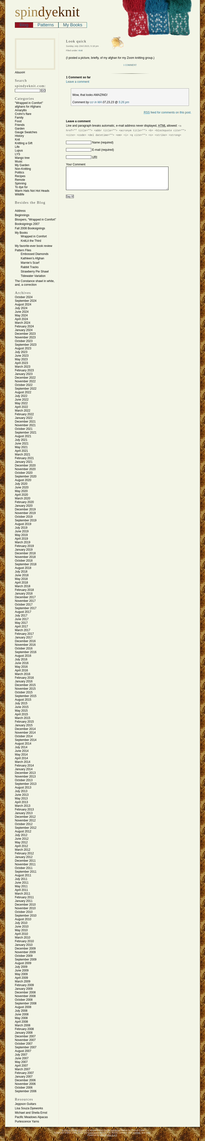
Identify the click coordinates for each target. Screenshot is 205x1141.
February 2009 (24, 985)
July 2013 (21, 791)
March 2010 (22, 937)
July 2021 (21, 440)
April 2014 (21, 758)
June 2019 (21, 531)
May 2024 (21, 315)
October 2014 (24, 736)
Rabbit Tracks (29, 267)
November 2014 (25, 732)
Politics (19, 172)
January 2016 (24, 681)
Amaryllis (21, 110)
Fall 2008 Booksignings (30, 228)
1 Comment (130, 65)
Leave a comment (77, 81)
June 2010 (21, 926)
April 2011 (21, 890)
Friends (20, 125)
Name (96, 142)
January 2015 (24, 725)
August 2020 (23, 480)
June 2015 (21, 707)
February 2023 (24, 370)
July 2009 (21, 967)
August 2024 (23, 304)
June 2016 (21, 663)
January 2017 (24, 637)
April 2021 (21, 451)
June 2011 (21, 882)
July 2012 (21, 835)
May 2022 (21, 403)
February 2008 (24, 1029)
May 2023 (21, 359)
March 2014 (22, 762)
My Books (72, 24)
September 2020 (26, 476)
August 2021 (23, 436)
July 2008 (21, 1010)
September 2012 (26, 827)
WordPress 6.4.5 (108, 1135)
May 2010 (21, 930)
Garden (20, 128)
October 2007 (24, 1043)
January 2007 (24, 1076)
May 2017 (21, 623)
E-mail (96, 149)
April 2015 (21, 714)
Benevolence (114, 1130)
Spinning (20, 183)
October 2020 (24, 473)
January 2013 (24, 813)
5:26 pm (124, 102)
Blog (23, 24)
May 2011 (21, 886)
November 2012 (25, 820)
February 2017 (24, 634)
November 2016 (25, 644)
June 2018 (21, 575)
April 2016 (21, 670)
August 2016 (23, 655)
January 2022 (24, 418)
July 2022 (21, 396)
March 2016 (22, 674)
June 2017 (21, 619)
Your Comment (75, 164)
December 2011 (25, 860)
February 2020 (24, 502)
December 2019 (25, 509)
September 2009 (26, 959)
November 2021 (25, 425)
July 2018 (21, 571)
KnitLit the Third (31, 240)
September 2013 (26, 784)
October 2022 (24, 385)
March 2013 (22, 806)
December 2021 (25, 421)
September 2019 (26, 520)
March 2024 (22, 322)
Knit (17, 139)
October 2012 (24, 824)
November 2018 (25, 557)
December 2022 (25, 377)
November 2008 (25, 996)
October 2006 (24, 1087)
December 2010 (25, 904)
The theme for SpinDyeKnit (73, 1130)
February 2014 (24, 765)
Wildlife (19, 194)
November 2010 (25, 908)
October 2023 (24, 341)
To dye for (21, 187)
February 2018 (24, 590)
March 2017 (22, 630)
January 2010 (24, 945)
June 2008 (21, 1014)
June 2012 (21, 838)
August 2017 (23, 612)
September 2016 (26, 652)
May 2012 (21, 842)
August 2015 (23, 699)
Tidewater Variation (33, 276)
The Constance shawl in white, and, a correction (35, 282)
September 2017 (26, 608)
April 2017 (21, 626)
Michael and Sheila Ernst (31, 1112)
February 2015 (24, 721)
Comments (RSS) (97, 1132)
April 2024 (21, 319)
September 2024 (26, 301)
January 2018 (24, 593)
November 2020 (25, 469)
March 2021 (22, 454)
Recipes (20, 176)
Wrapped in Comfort (34, 236)
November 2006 (25, 1084)
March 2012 (22, 849)
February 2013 (24, 809)
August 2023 (23, 348)
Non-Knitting (23, 169)
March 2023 (22, 366)
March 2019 (22, 542)
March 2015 (22, 718)
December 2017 (25, 597)
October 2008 (24, 999)
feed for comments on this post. (167, 112)
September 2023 (26, 344)
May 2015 (21, 710)
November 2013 (25, 776)
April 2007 (21, 1065)
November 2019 (25, 513)
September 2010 (26, 915)
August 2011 (23, 875)
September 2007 (26, 1047)
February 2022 (24, 414)
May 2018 (21, 579)
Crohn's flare (23, 114)
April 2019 (21, 538)
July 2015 (21, 703)
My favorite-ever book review (33, 246)
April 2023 (21, 363)
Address (20, 210)
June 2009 (21, 970)
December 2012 (25, 816)
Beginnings (22, 215)
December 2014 (25, 729)
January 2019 (24, 549)
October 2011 (24, 868)
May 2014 (21, 754)
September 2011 (26, 871)
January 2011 (24, 901)
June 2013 (21, 795)
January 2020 (24, 505)
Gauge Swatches (26, 132)
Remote (20, 180)
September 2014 (26, 740)
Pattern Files (23, 250)
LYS (17, 154)
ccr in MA (96, 102)
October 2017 (24, 604)
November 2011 (25, 864)
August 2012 (23, 831)
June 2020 (21, 487)
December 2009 (25, 948)
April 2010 (21, 934)
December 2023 (25, 333)
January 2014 (24, 769)
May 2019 (21, 535)
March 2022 (22, 410)
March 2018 (22, 586)
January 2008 (24, 1032)
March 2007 (22, 1069)
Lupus (19, 150)
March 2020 (22, 498)
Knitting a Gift (23, 143)
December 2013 (25, 773)
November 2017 (25, 601)
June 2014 (21, 751)
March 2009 (22, 981)
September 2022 (26, 388)
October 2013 (24, 780)
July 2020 (21, 483)
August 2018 (23, 568)
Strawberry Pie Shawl (35, 271)
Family (19, 117)
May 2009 (21, 974)
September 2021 (26, 432)
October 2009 (24, 956)
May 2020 (21, 491)
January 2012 (24, 857)
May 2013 (21, 798)
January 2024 (24, 330)
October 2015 (24, 692)
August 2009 (23, 963)
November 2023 (25, 337)
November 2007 (25, 1040)
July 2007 (21, 1054)
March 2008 (22, 1025)
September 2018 (26, 564)
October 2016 (24, 648)
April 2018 (21, 582)
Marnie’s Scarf (30, 262)
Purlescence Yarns (27, 1121)
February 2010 (24, 941)
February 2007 (24, 1073)
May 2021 (21, 447)
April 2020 (21, 494)
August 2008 (23, 1007)
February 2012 (24, 853)
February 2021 (24, 458)
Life (17, 147)
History (19, 136)
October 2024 (24, 297)
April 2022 (21, 407)
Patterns (45, 24)
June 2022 (21, 399)
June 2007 (21, 1058)
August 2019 (23, 524)
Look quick (76, 41)
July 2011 (21, 879)
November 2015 (25, 688)
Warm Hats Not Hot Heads (32, 190)
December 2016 (25, 641)
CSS (148, 1132)
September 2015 (26, 696)
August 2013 (23, 787)
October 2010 (24, 912)
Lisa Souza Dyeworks (29, 1108)
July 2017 (21, 615)
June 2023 (21, 355)
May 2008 (21, 1018)
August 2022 (23, 392)
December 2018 (25, 553)
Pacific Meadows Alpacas (31, 1117)
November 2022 (25, 381)
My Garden (22, 165)
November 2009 (25, 952)
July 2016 (21, 659)
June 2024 (21, 311)
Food (18, 121)
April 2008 (21, 1021)
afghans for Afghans (28, 106)
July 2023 (21, 352)
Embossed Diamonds (34, 254)
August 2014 (23, 743)
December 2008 (25, 992)
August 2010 (23, 919)
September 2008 (26, 1003)
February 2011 (24, 897)
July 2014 (21, 747)
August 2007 (23, 1051)
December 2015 (25, 685)
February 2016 (24, 677)
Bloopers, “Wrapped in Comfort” (35, 219)
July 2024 (21, 308)
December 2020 (25, 465)
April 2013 (21, 802)
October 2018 (24, 560)
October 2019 (24, 516)
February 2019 (24, 546)
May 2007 (21, 1062)
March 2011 (22, 893)
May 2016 (21, 666)
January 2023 (24, 374)
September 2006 (26, 1091)
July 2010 (21, 923)
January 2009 (24, 988)
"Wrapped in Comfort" (29, 103)
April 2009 (21, 977)
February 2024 (24, 326)
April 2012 (21, 846)
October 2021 (24, 429)
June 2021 (21, 443)
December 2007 (25, 1036)
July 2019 (21, 527)
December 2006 (25, 1080)
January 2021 (24, 462)
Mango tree (22, 158)
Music (18, 161)
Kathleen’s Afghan (32, 258)
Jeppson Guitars (25, 1104)
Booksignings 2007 (27, 224)
